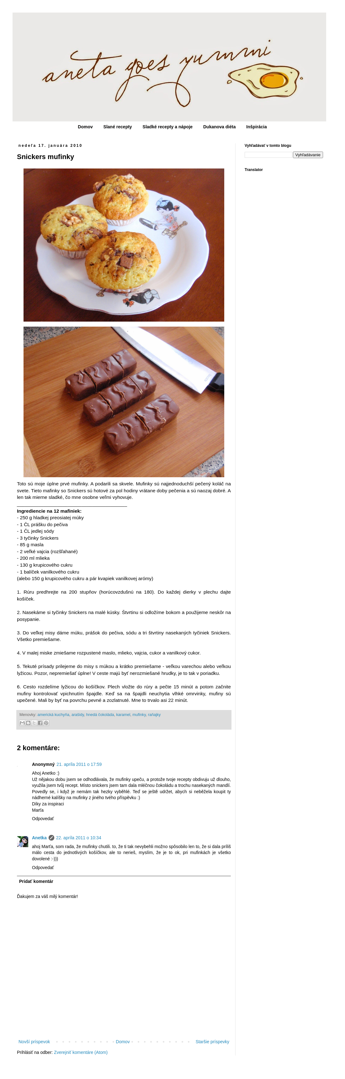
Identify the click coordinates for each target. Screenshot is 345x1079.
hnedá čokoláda (100, 715)
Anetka (39, 837)
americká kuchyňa (53, 715)
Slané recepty (118, 126)
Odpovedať (43, 818)
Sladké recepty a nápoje (168, 126)
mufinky (139, 715)
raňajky (154, 715)
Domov (85, 126)
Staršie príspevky (212, 1041)
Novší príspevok (34, 1041)
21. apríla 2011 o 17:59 (79, 764)
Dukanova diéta (219, 126)
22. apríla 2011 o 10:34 (78, 837)
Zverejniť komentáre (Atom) (81, 1052)
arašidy (78, 715)
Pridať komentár (36, 881)
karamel (123, 715)
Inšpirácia (256, 126)
